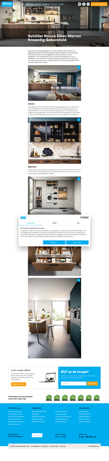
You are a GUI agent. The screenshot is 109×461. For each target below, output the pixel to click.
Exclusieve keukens (61, 411)
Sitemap (63, 446)
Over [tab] (78, 223)
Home (16, 4)
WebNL (93, 446)
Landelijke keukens (61, 419)
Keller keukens (84, 411)
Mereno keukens (84, 419)
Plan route (37, 435)
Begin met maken (19, 384)
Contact (61, 4)
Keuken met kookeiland (63, 416)
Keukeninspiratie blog (15, 421)
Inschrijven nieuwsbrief (16, 416)
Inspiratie (38, 4)
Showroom (30, 4)
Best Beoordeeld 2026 (39, 411)
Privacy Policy (54, 446)
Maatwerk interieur (38, 421)
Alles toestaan (77, 242)
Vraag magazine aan (15, 414)
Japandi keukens (61, 414)
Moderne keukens (61, 421)
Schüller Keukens (39, 32)
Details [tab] (54, 223)
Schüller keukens (84, 414)
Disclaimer (44, 446)
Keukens (22, 4)
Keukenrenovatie (37, 419)
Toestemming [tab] (31, 223)
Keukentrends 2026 (38, 416)
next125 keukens (84, 416)
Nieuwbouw (46, 4)
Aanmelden (92, 383)
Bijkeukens (35, 414)
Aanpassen (54, 242)
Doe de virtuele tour (15, 419)
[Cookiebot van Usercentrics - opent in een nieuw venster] (82, 217)
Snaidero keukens (85, 421)
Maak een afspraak (99, 4)
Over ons (54, 4)
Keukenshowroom (14, 424)
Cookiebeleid (35, 446)
